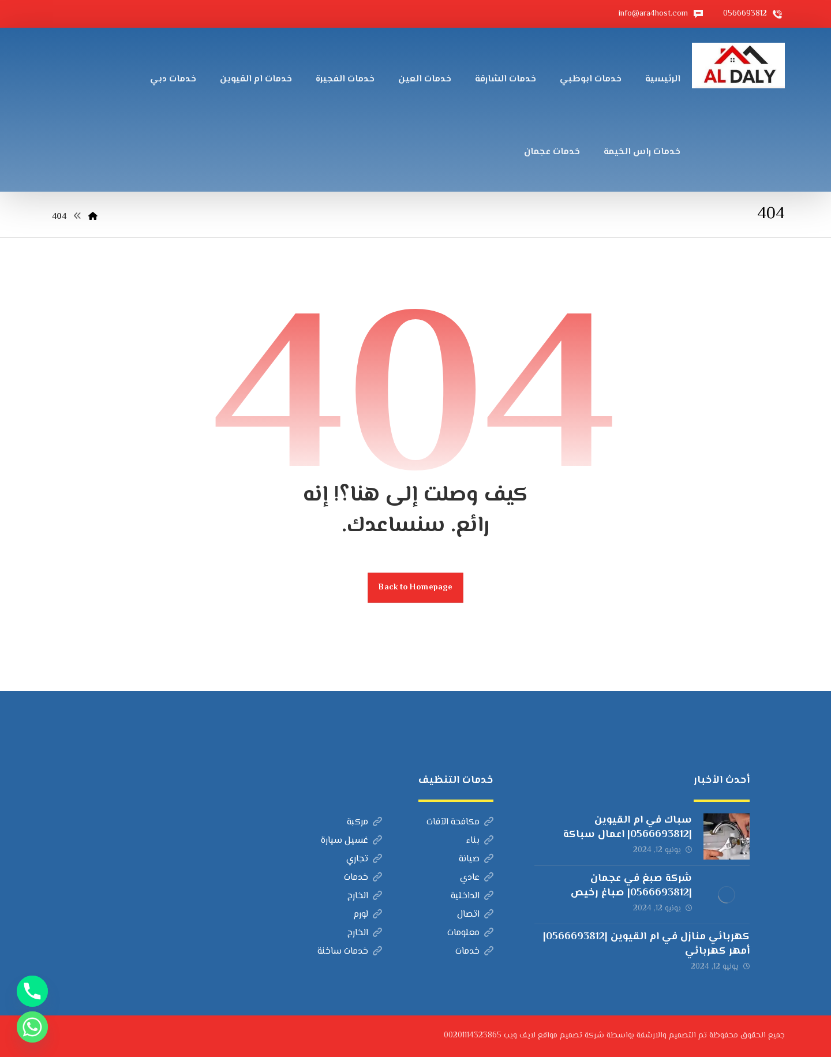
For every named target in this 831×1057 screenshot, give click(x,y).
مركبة (364, 822)
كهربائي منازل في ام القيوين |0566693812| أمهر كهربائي (646, 944)
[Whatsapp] (32, 1027)
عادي (476, 878)
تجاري (364, 859)
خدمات (363, 878)
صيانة (476, 859)
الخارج (364, 896)
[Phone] (32, 991)
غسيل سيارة (351, 841)
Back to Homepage (415, 587)
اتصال (475, 914)
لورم (367, 914)
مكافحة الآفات (459, 822)
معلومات (470, 933)
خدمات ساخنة (349, 951)
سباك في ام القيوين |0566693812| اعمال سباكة (627, 827)
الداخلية (472, 896)
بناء (479, 841)
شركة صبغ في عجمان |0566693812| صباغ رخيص (631, 886)
